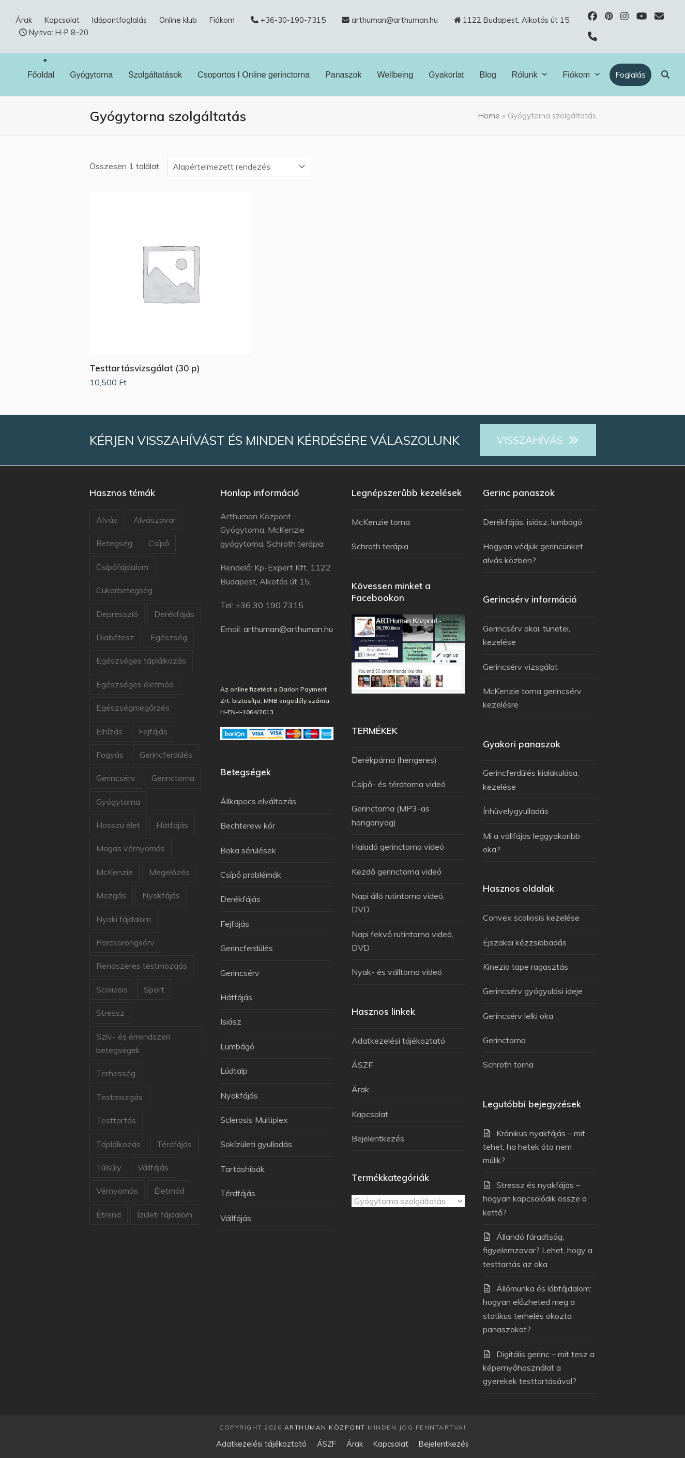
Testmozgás (119, 1097)
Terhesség (115, 1073)
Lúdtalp (234, 1070)
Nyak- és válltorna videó (397, 972)
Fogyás (110, 754)
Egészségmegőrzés (133, 707)
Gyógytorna (118, 801)
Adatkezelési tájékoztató (398, 1040)
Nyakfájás (161, 895)
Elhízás (109, 731)
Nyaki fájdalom (123, 919)
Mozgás (111, 895)
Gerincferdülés (166, 754)
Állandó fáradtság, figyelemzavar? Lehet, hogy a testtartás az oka (537, 1250)
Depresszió (117, 614)
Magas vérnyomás (130, 848)
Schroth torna (508, 1064)
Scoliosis (112, 989)
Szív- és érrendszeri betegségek (133, 1043)
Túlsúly (108, 1167)
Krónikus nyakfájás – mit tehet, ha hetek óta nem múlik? (534, 1147)
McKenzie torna (381, 522)
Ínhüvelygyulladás (516, 811)
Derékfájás (174, 614)
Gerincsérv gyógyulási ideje (533, 991)
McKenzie (114, 872)
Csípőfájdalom (122, 567)
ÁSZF (362, 1065)
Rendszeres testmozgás (141, 965)
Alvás (106, 520)
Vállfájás (153, 1167)
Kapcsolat (370, 1114)
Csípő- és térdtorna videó (399, 784)
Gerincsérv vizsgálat (520, 667)
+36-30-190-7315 (293, 20)
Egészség (168, 637)
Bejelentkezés (378, 1138)
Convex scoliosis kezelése (531, 917)
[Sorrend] (239, 166)
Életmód (169, 1190)
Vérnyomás (117, 1190)
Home (489, 116)
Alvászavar (154, 520)
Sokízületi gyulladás (256, 1144)
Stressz (110, 1013)
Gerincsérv (115, 778)
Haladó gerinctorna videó (398, 846)
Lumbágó (237, 1046)
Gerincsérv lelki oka (518, 1016)
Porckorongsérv (125, 942)
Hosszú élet (118, 825)
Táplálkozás (118, 1144)
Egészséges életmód (135, 684)
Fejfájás (153, 731)
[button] (665, 74)
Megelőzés (169, 872)
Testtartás (116, 1120)
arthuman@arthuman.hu (288, 629)
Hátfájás (172, 825)
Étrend (108, 1214)
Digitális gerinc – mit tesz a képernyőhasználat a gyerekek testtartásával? (539, 1368)
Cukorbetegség (124, 590)
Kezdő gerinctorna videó (397, 871)
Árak (360, 1089)
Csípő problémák (250, 874)
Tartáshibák (242, 1169)
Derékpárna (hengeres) (394, 760)
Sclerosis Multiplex (254, 1120)
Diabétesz (115, 637)
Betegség (114, 543)
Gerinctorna (172, 778)
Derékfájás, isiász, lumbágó (532, 522)
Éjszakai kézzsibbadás (525, 942)
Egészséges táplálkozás (141, 660)
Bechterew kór (247, 825)
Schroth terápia (380, 546)
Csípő (158, 543)
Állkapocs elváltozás (258, 801)
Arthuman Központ (325, 1427)
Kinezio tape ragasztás (525, 966)
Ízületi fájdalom (164, 1214)
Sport (154, 989)
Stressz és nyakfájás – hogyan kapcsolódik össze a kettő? (535, 1198)
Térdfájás (174, 1144)
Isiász (230, 1021)
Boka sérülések (248, 850)
